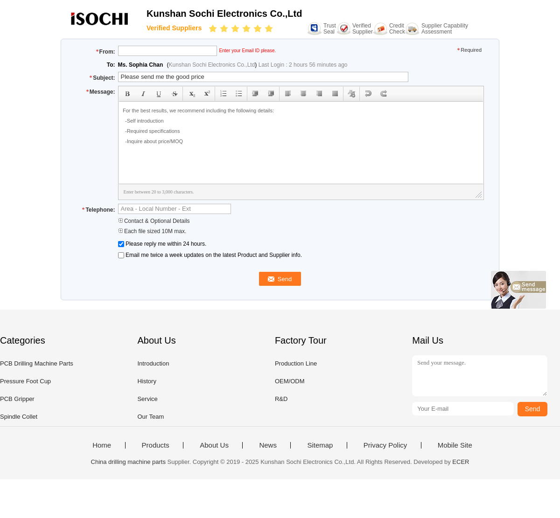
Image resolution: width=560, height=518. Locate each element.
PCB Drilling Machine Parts (36, 363)
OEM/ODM (290, 381)
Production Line (296, 363)
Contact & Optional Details (154, 221)
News (268, 445)
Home (101, 445)
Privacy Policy (385, 445)
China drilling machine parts (128, 461)
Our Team (150, 416)
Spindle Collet (18, 416)
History (146, 381)
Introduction (153, 363)
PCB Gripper (17, 398)
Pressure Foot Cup (25, 381)
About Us (214, 445)
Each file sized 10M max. (152, 231)
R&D (281, 398)
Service (147, 398)
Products (155, 445)
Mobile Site (455, 445)
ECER (460, 461)
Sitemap (320, 445)
